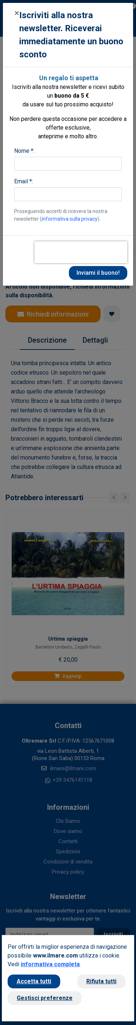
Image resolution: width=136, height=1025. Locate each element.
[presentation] (80, 252)
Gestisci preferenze (45, 998)
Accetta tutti (34, 981)
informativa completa (50, 964)
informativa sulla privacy (70, 219)
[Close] (17, 13)
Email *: (23, 181)
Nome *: (24, 150)
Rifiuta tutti (101, 981)
